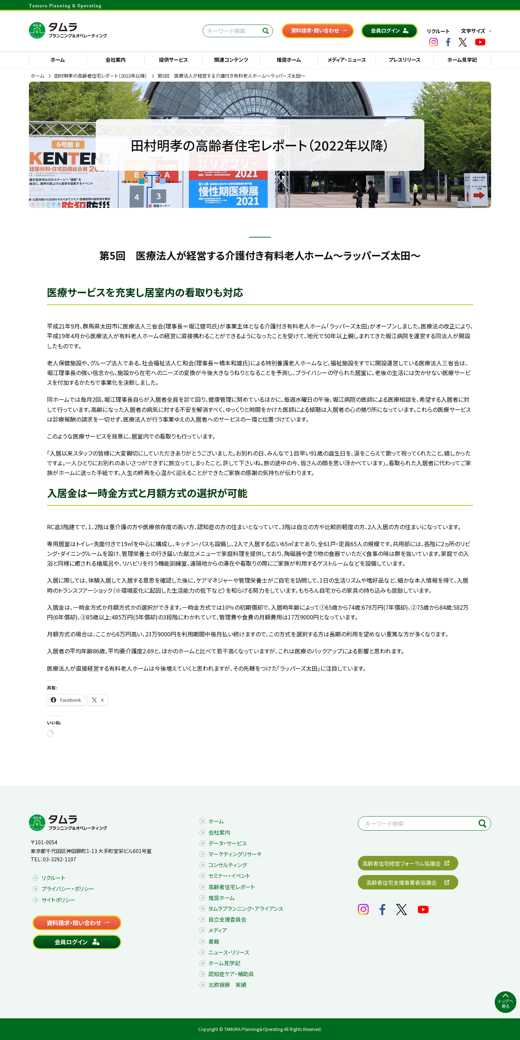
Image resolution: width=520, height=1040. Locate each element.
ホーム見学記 (462, 59)
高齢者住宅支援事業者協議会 (401, 882)
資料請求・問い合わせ (315, 30)
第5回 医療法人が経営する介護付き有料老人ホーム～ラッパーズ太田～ (231, 76)
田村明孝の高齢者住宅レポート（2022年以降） (100, 76)
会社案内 (115, 59)
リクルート (438, 31)
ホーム (58, 59)
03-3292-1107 (59, 859)
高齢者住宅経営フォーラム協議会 (401, 863)
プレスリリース (405, 59)
